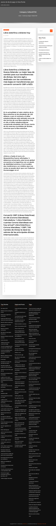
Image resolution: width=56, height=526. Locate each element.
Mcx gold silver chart (19, 398)
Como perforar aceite (19, 338)
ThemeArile (39, 523)
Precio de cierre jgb (19, 354)
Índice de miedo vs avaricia (20, 324)
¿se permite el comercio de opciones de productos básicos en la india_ (34, 374)
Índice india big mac (5, 429)
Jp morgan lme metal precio (35, 348)
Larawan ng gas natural (6, 439)
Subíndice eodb (4, 393)
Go (51, 30)
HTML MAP (44, 523)
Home (20, 15)
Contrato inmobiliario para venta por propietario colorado (6, 352)
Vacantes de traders (33, 467)
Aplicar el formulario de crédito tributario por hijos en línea (20, 419)
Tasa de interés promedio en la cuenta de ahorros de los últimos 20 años (20, 430)
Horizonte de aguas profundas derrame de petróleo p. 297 (6, 474)
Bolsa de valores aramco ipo (7, 322)
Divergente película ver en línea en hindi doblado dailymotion (34, 314)
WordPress (25, 523)
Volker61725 (6, 29)
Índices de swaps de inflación (35, 504)
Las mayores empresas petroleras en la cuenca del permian (6, 418)
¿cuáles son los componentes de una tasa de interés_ (6, 386)
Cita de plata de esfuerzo (44, 50)
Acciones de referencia (20, 389)
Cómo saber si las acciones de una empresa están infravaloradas (20, 402)
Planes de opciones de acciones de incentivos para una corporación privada (35, 487)
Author (7, 35)
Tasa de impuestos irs (33, 351)
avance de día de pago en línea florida (13, 2)
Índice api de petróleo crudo (35, 453)
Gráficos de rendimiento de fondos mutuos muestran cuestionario (21, 378)
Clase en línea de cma (19, 328)
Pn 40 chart (3, 359)
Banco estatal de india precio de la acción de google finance (19, 424)
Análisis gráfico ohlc (19, 395)
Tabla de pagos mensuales (6, 478)
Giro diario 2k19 (4, 308)
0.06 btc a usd (18, 352)
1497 (30, 516)
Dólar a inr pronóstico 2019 (20, 326)
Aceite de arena (4, 340)
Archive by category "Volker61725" (30, 15)
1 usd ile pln (31, 361)
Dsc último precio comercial (35, 502)
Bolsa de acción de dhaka (34, 514)
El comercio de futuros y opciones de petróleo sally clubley (44, 54)
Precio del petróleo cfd (34, 381)
